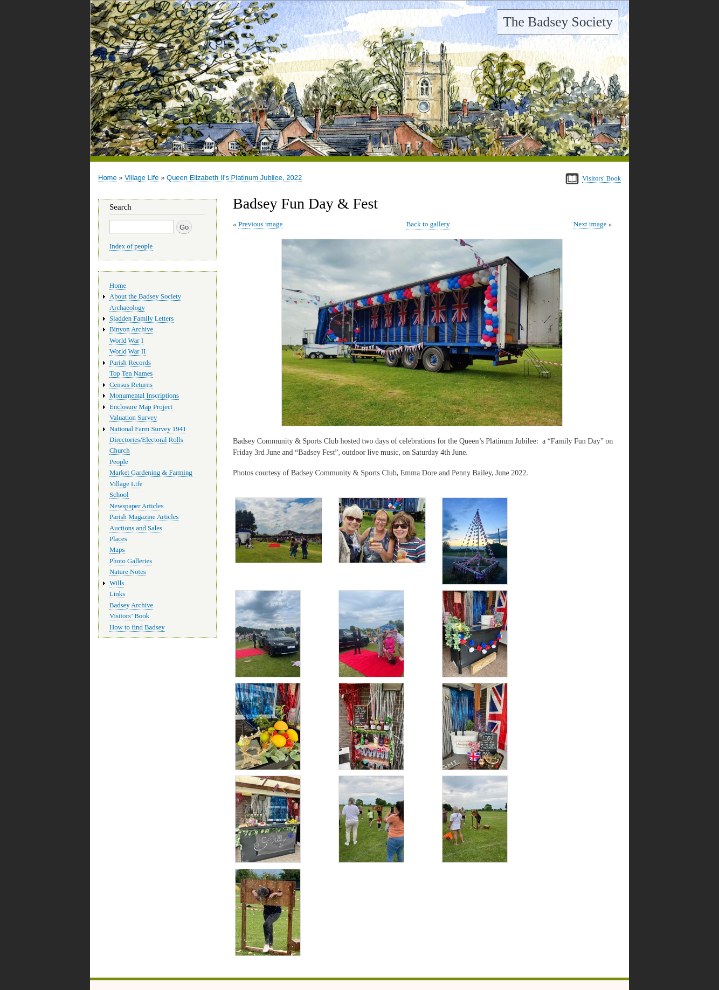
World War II (127, 351)
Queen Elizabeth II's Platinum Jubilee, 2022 (234, 178)
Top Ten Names (131, 373)
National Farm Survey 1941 (147, 429)
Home (107, 178)
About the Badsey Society (145, 296)
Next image (590, 224)
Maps (117, 549)
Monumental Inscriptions (144, 395)
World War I (126, 340)
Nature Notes (127, 572)
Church (119, 450)
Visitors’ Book (129, 616)
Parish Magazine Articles (144, 517)
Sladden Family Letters (141, 318)
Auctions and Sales (135, 528)
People (118, 462)
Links (117, 594)
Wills (116, 583)
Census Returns (131, 385)
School (119, 495)
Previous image (260, 224)
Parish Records (130, 362)
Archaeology (127, 307)
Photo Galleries (130, 561)
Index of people (131, 246)
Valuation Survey (133, 417)
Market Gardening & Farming (150, 472)
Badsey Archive (131, 605)
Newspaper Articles (136, 506)
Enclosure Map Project (140, 407)
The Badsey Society (558, 22)
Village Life (141, 178)
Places (118, 539)
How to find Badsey (137, 627)
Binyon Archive (131, 329)
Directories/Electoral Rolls (146, 440)
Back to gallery (428, 224)
